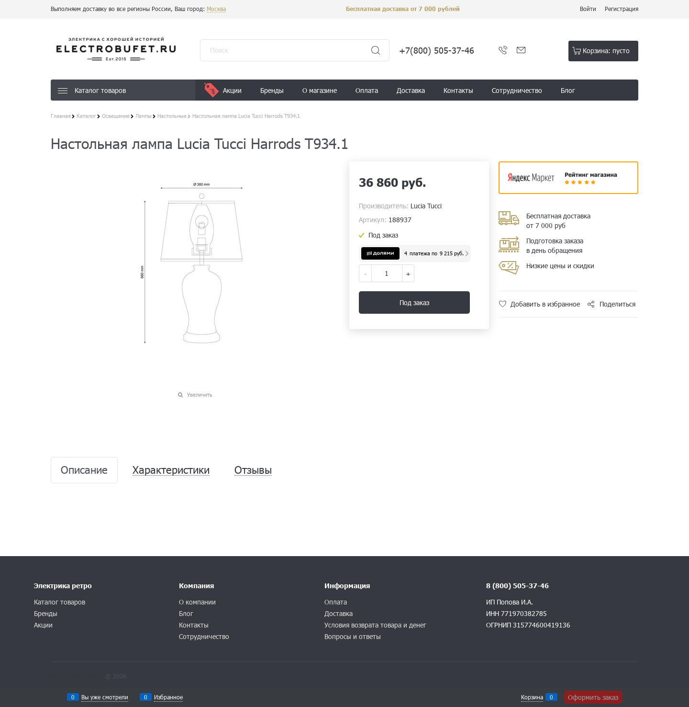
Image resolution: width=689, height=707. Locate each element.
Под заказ (414, 302)
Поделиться (617, 304)
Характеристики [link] (171, 470)
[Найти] (375, 50)
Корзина (532, 697)
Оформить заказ (593, 697)
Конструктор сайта (77, 676)
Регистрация (621, 8)
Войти (588, 8)
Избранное (168, 697)
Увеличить (199, 394)
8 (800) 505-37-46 (517, 586)
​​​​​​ (568, 191)
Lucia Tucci (426, 206)
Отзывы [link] (253, 470)
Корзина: (606, 50)
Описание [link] (84, 470)
